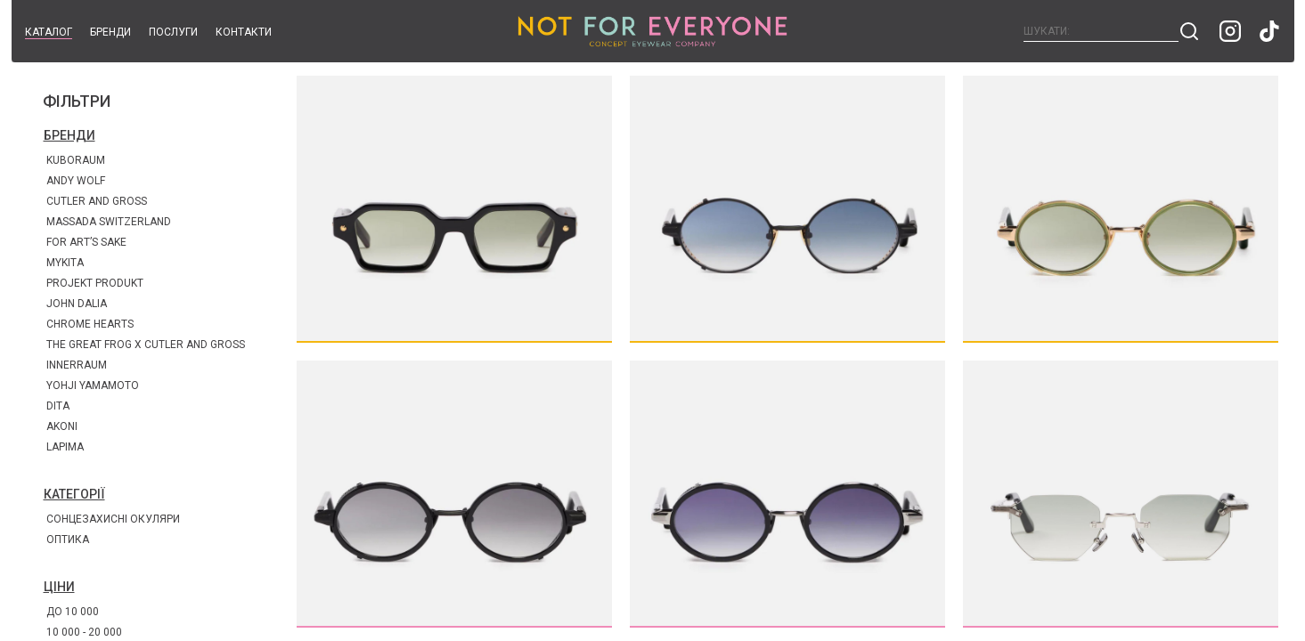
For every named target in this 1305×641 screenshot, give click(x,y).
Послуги (173, 32)
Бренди (110, 32)
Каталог (48, 32)
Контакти (244, 32)
